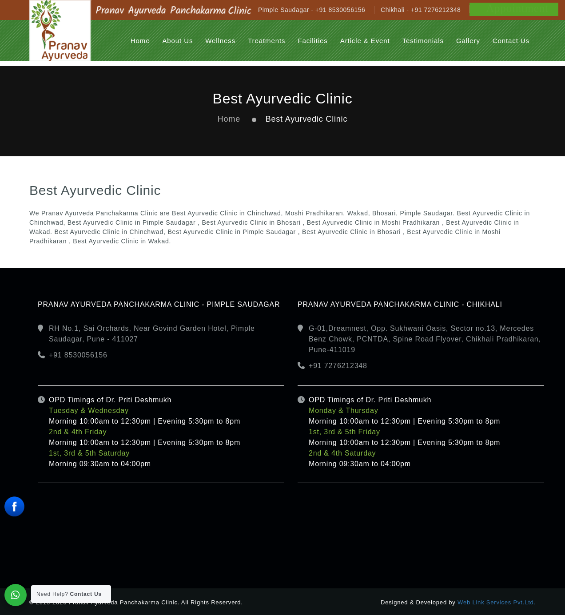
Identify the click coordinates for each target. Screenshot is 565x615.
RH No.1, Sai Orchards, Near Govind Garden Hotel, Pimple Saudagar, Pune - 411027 (152, 334)
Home (229, 119)
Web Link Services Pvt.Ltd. (497, 602)
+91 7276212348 (338, 365)
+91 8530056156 (78, 355)
